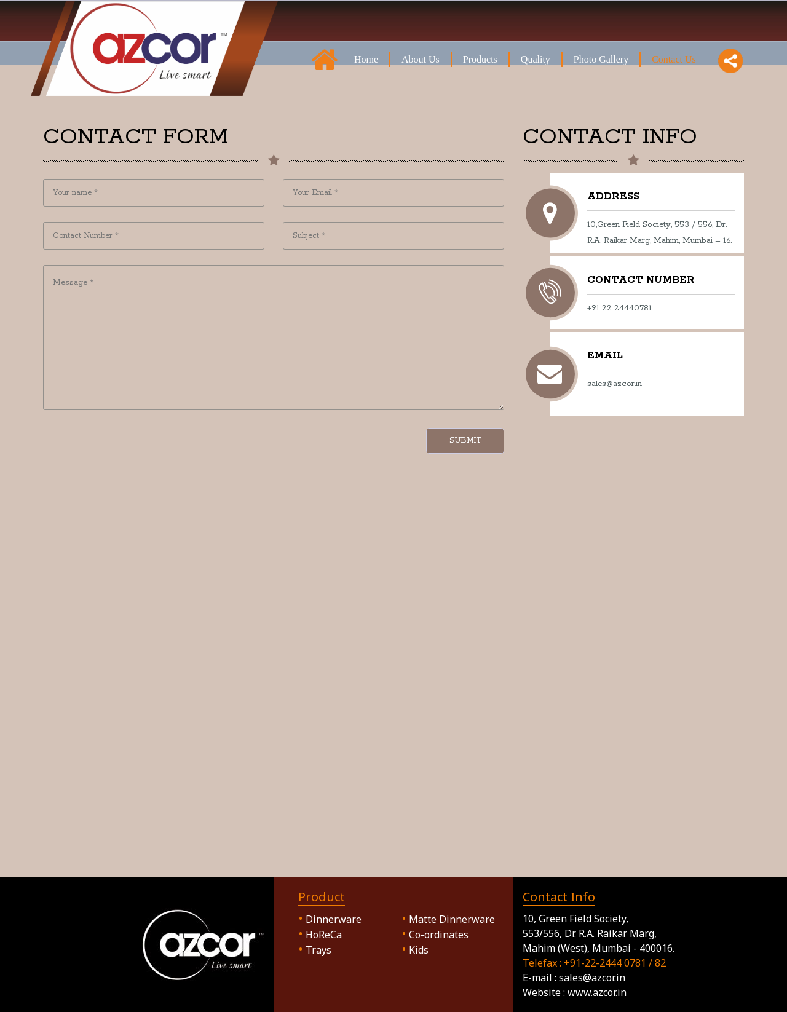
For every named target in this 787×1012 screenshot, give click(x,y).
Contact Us (674, 58)
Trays (318, 950)
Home (366, 58)
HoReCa (324, 934)
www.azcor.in (597, 992)
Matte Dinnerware (452, 919)
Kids (419, 950)
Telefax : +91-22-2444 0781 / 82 (594, 963)
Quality (535, 58)
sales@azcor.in (592, 977)
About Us (420, 58)
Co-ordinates (439, 934)
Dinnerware (330, 919)
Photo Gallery (601, 58)
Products (480, 58)
